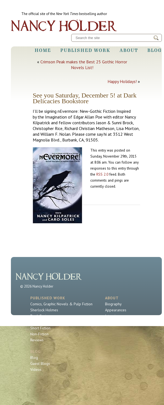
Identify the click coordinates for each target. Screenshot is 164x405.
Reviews (37, 340)
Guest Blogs (40, 363)
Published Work (85, 50)
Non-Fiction (39, 334)
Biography (113, 303)
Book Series (40, 316)
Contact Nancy (116, 322)
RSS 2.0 (102, 174)
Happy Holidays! (122, 81)
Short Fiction (40, 328)
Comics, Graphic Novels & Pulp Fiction (61, 303)
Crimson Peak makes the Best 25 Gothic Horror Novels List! (83, 64)
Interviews (113, 316)
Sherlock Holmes (44, 310)
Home (43, 50)
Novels (36, 322)
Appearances (115, 310)
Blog (154, 50)
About (129, 50)
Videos (35, 369)
